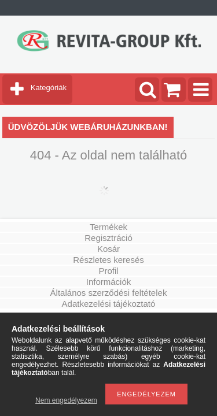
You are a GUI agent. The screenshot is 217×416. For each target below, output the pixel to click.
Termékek (108, 227)
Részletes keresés (108, 260)
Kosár (108, 249)
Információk (108, 282)
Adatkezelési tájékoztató (109, 304)
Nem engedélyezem (66, 400)
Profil (108, 271)
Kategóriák (49, 87)
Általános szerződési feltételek (108, 293)
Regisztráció (108, 238)
